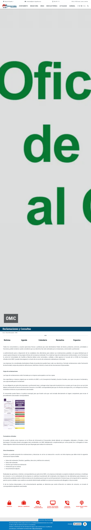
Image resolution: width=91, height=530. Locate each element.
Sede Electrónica (51, 6)
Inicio (4, 332)
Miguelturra (34, 6)
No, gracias (77, 524)
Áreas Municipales (10, 332)
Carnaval (72, 6)
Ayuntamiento (23, 6)
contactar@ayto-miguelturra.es (33, 1)
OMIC (16, 332)
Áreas (42, 6)
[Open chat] (85, 524)
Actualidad (63, 6)
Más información (37, 529)
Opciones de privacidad (45, 520)
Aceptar (70, 524)
